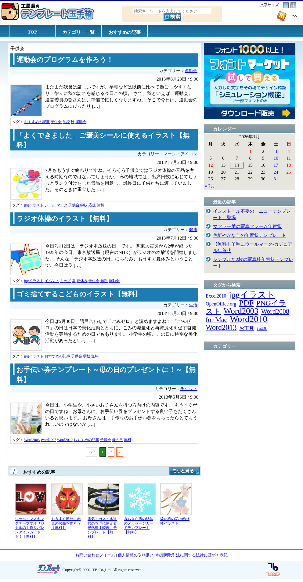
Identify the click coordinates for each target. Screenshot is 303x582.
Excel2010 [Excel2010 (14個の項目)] (216, 295)
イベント (52, 281)
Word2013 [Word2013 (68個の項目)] (221, 327)
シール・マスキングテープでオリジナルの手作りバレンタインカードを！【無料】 (29, 528)
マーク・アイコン (180, 154)
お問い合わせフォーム (95, 555)
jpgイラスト (34, 205)
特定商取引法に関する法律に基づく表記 (192, 555)
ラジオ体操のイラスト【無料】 (64, 218)
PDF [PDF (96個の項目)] (246, 302)
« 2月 (210, 185)
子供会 (56, 122)
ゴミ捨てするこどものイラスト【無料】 (78, 294)
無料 (100, 205)
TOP (32, 31)
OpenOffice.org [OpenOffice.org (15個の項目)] (221, 303)
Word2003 (32, 440)
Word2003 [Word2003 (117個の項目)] (241, 311)
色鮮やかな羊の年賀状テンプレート (249, 235)
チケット (188, 388)
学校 (66, 122)
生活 (193, 305)
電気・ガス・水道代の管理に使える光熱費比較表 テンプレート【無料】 (102, 528)
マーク (61, 205)
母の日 (117, 440)
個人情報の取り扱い (135, 555)
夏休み (82, 281)
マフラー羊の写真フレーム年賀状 (247, 226)
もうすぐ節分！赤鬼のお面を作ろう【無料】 (66, 523)
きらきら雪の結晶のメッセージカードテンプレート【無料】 (138, 525)
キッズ (65, 281)
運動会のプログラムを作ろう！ (64, 59)
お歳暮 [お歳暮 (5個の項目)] (262, 329)
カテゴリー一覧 (79, 32)
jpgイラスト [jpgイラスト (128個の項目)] (252, 294)
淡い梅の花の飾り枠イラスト (174, 521)
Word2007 (48, 440)
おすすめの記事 (125, 32)
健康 (193, 229)
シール (50, 205)
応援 (92, 205)
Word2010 (65, 440)
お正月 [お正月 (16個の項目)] (246, 328)
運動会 (191, 70)
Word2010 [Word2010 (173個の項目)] (248, 319)
